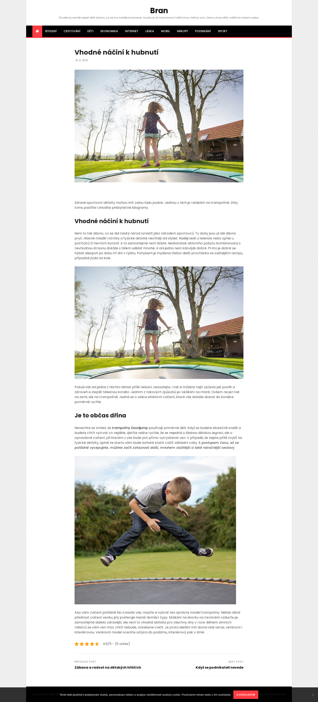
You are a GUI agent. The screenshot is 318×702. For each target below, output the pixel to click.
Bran (159, 10)
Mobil (165, 31)
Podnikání (203, 31)
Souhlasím (245, 695)
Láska (149, 31)
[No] (313, 695)
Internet (131, 31)
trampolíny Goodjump (130, 427)
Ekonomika (109, 31)
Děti (90, 31)
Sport (222, 31)
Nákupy (182, 31)
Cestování (72, 31)
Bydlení (51, 31)
